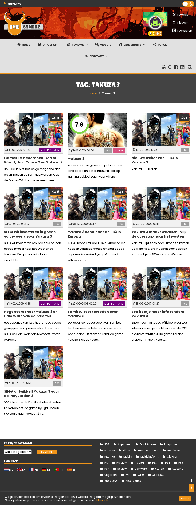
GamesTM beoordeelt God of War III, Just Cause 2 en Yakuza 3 (33, 159)
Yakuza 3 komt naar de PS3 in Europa (94, 233)
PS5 (180, 463)
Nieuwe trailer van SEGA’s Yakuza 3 (155, 159)
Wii (127, 475)
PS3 (108, 150)
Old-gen (172, 456)
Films (126, 450)
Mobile (127, 456)
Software (141, 469)
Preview (121, 463)
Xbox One (110, 481)
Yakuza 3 (76, 158)
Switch (159, 469)
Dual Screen (148, 444)
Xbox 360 (158, 475)
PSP (106, 469)
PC (106, 463)
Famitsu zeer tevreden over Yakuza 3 (93, 313)
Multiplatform (50, 150)
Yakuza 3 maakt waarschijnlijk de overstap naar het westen (159, 233)
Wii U (141, 475)
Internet (109, 456)
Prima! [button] (185, 498)
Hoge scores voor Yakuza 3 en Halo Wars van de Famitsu (31, 313)
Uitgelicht (110, 475)
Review (119, 150)
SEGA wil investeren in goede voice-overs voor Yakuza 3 (30, 233)
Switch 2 (177, 469)
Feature (109, 450)
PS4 (167, 463)
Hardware (173, 450)
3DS (106, 444)
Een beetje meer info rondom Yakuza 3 (158, 313)
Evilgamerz (171, 444)
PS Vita (139, 463)
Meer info (102, 500)
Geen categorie (148, 450)
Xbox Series (133, 481)
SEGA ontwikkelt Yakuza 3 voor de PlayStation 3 (31, 393)
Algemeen (124, 444)
